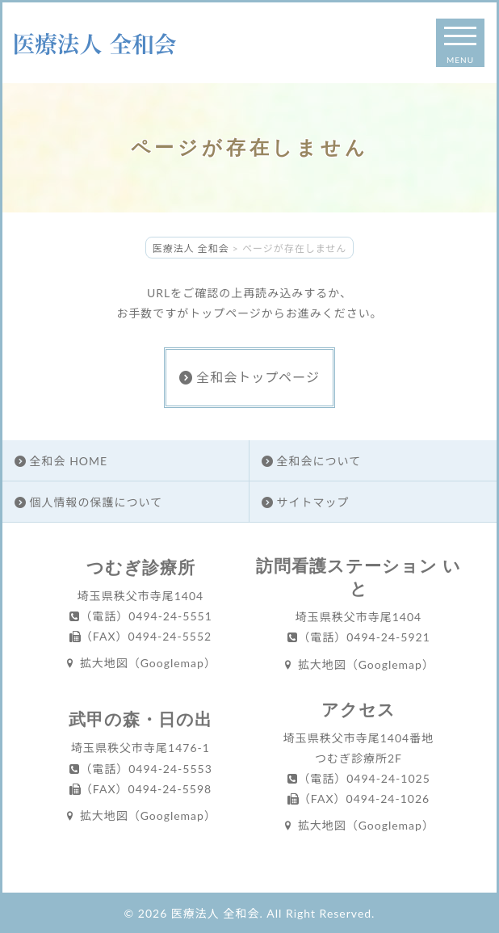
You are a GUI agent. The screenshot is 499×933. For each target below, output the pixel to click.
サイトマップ (306, 502)
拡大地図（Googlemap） (140, 663)
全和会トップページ (249, 377)
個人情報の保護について (88, 502)
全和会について (311, 461)
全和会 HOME (61, 461)
